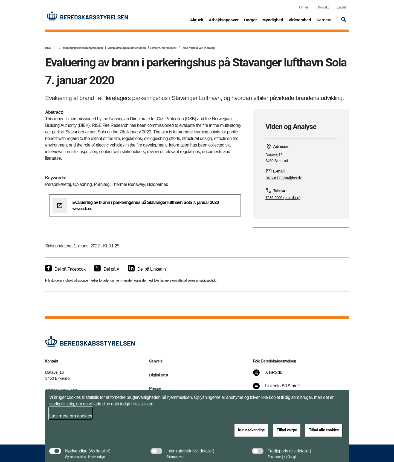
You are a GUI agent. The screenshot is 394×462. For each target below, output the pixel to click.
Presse (155, 388)
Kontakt (323, 7)
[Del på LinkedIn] (147, 269)
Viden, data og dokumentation (127, 47)
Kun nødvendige (251, 430)
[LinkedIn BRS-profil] (280, 389)
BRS (48, 47)
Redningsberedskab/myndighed (82, 47)
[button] (343, 22)
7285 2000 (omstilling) (282, 197)
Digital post (158, 375)
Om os (303, 7)
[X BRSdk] (271, 375)
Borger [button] (250, 19)
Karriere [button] (323, 19)
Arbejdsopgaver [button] (224, 19)
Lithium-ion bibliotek (163, 47)
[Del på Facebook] (65, 269)
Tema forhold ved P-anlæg (198, 47)
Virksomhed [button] (300, 19)
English (342, 7)
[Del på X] (106, 269)
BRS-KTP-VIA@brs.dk (283, 178)
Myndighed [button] (272, 19)
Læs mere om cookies (70, 416)
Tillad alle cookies (324, 430)
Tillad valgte (287, 430)
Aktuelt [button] (196, 19)
